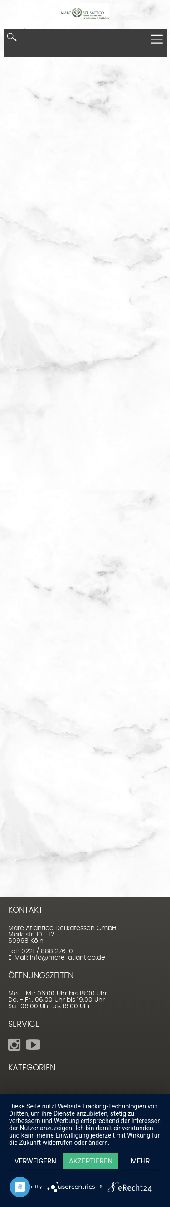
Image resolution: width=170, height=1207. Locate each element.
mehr (140, 1161)
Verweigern (35, 1161)
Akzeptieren (90, 1161)
